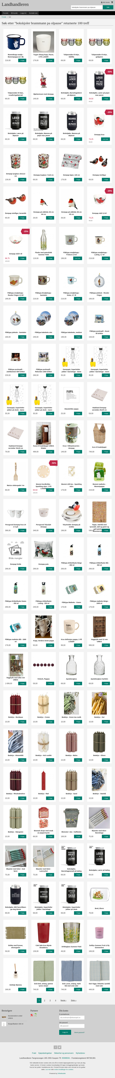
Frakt (34, 1053)
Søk (108, 7)
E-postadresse (64, 1014)
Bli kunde (14, 13)
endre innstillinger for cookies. (64, 1069)
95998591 (66, 1058)
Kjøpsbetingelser (45, 1053)
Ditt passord (63, 1023)
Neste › (63, 1000)
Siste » (73, 1000)
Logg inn (23, 13)
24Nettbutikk (62, 1073)
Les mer (48, 1069)
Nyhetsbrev (80, 1053)
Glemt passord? (79, 1032)
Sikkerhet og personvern (64, 1053)
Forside (5, 13)
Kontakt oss (33, 13)
